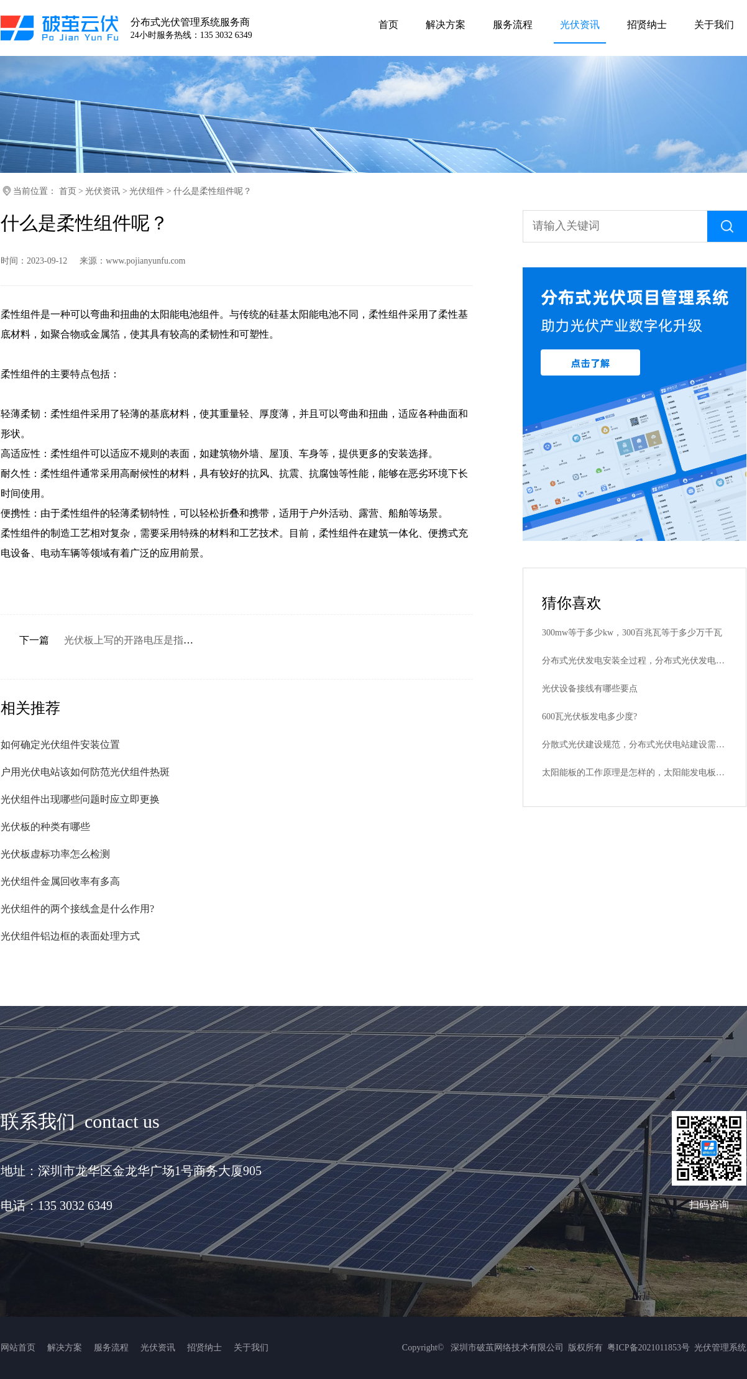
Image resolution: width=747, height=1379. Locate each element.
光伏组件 (146, 191)
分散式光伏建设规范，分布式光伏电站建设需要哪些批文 (634, 744)
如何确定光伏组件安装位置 (60, 744)
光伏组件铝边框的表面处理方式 (70, 936)
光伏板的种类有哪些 (45, 826)
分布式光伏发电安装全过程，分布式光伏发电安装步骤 (634, 660)
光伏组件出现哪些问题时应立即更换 (80, 799)
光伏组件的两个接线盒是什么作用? (77, 908)
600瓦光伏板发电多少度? (589, 716)
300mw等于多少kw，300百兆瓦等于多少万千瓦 (632, 632)
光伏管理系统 (720, 1347)
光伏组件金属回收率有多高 (60, 881)
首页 (67, 191)
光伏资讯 (102, 191)
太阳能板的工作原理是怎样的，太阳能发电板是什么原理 (634, 772)
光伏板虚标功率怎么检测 (55, 854)
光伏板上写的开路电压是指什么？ (138, 640)
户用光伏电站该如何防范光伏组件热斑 (85, 772)
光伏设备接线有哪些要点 (590, 688)
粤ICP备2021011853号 (648, 1347)
